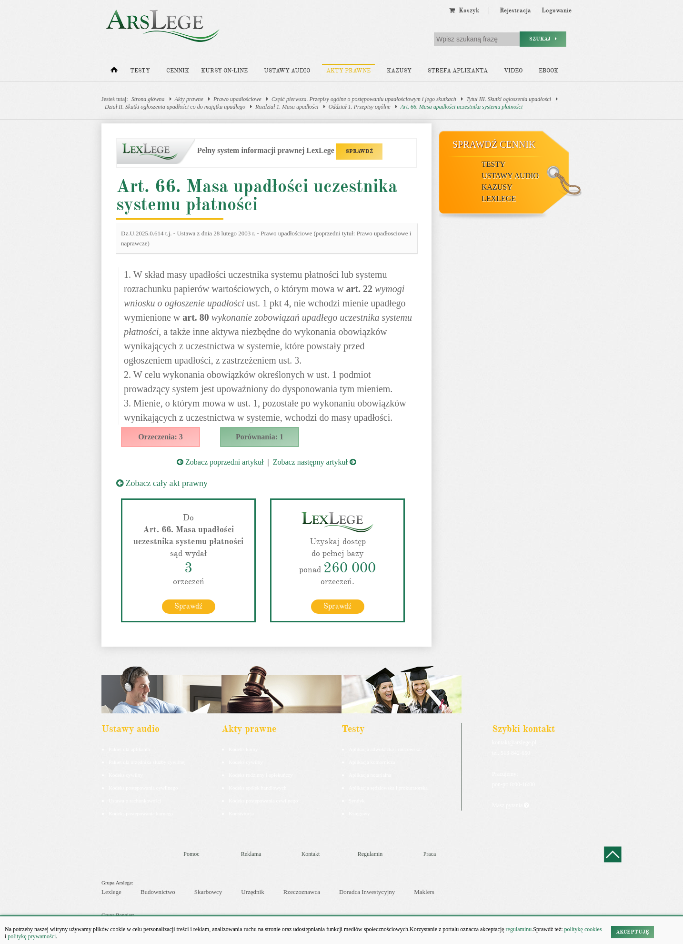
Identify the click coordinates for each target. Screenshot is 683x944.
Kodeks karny (243, 749)
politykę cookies (583, 929)
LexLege (499, 198)
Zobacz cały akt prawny (162, 483)
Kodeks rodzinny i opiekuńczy (261, 775)
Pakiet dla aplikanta (129, 749)
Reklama (251, 854)
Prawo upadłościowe (237, 99)
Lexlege (111, 891)
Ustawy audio (287, 70)
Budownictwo (158, 891)
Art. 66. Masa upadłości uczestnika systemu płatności (462, 106)
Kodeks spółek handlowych (258, 788)
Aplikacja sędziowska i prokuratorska (388, 788)
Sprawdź (188, 606)
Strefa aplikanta (458, 70)
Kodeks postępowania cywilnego (143, 788)
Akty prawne (348, 70)
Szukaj (543, 39)
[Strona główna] (114, 72)
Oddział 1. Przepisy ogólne (360, 106)
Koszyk (464, 10)
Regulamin (370, 854)
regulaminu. (518, 929)
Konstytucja (241, 813)
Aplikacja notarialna (370, 775)
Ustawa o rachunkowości (135, 800)
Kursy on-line (224, 70)
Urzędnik (252, 891)
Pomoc (191, 854)
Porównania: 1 (259, 437)
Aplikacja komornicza (372, 762)
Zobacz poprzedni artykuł (220, 462)
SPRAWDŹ (359, 151)
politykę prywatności (32, 936)
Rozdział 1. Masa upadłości (287, 106)
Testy (140, 70)
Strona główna (148, 99)
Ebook (548, 70)
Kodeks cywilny (126, 775)
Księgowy (359, 813)
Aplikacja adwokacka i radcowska (385, 749)
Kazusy (399, 70)
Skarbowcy (208, 891)
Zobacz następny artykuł (314, 462)
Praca (429, 854)
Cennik (177, 70)
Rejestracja (515, 10)
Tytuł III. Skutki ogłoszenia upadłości (508, 99)
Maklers (424, 891)
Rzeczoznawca (301, 891)
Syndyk (357, 800)
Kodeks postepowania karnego (141, 813)
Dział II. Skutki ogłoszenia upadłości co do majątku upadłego (175, 106)
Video (513, 70)
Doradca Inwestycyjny (367, 891)
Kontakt (310, 854)
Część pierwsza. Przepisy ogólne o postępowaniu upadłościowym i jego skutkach (363, 99)
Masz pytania (510, 805)
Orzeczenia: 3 (160, 437)
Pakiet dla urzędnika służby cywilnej (147, 762)
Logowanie (557, 10)
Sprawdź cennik (494, 144)
